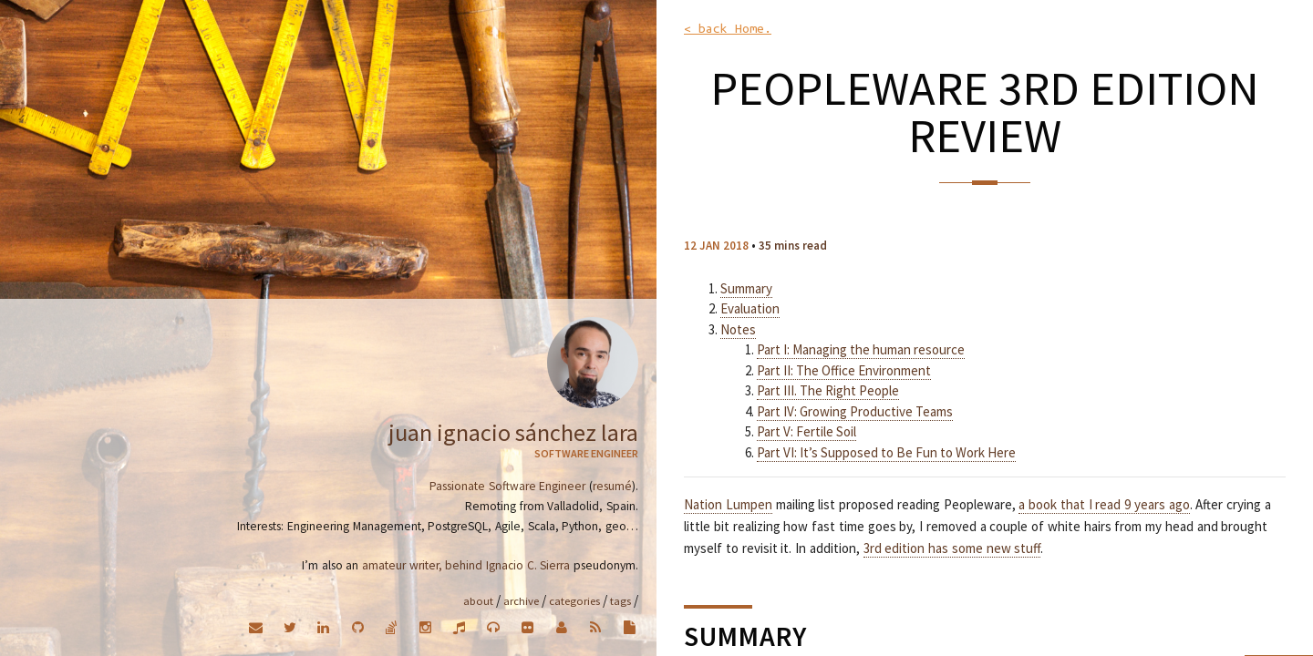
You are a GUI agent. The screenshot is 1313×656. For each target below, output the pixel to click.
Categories (574, 600)
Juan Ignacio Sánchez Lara (513, 432)
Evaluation (750, 308)
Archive (521, 600)
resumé (612, 486)
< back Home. (727, 29)
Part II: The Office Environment (844, 370)
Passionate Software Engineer (507, 486)
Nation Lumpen (728, 504)
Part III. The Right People (828, 390)
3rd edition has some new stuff (952, 548)
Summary (746, 288)
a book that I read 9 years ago (1103, 504)
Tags (620, 600)
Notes (738, 329)
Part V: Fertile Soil (806, 431)
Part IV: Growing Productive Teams (855, 411)
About (478, 600)
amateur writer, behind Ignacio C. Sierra (466, 565)
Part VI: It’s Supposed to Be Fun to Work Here (886, 452)
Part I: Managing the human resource (861, 349)
